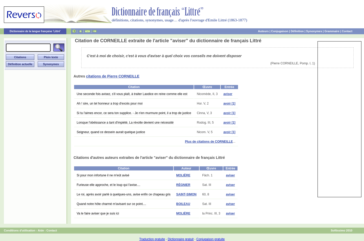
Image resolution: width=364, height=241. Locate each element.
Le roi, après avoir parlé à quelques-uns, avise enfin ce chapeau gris (124, 194)
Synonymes (314, 31)
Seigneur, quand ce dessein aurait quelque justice (111, 132)
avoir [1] (229, 103)
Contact (347, 31)
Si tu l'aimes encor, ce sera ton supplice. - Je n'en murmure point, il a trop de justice (134, 113)
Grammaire (332, 31)
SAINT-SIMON (186, 194)
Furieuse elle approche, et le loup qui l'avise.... (108, 185)
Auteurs (263, 31)
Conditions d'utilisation (19, 230)
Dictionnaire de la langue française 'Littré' (35, 31)
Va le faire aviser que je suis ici (98, 213)
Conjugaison (279, 31)
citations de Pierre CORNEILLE (112, 76)
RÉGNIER (183, 185)
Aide (41, 230)
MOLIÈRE (183, 175)
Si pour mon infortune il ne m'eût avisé (103, 175)
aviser (227, 94)
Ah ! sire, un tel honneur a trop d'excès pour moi (110, 103)
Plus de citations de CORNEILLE (209, 141)
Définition (297, 31)
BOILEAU (183, 204)
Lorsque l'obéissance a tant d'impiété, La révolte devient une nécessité (125, 122)
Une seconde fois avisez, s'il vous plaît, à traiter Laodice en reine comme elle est (132, 94)
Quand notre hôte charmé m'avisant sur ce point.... (111, 204)
